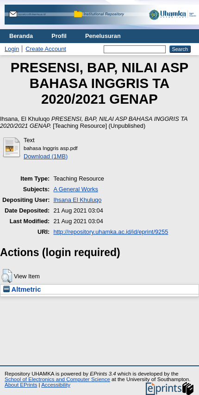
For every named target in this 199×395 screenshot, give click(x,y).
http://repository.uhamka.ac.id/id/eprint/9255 (110, 231)
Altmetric (22, 289)
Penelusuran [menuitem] (103, 35)
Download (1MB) (46, 156)
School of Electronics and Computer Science (57, 379)
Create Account (45, 48)
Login (12, 48)
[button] (6, 276)
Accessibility (55, 385)
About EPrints (21, 385)
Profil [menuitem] (59, 35)
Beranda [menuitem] (21, 35)
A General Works (75, 189)
